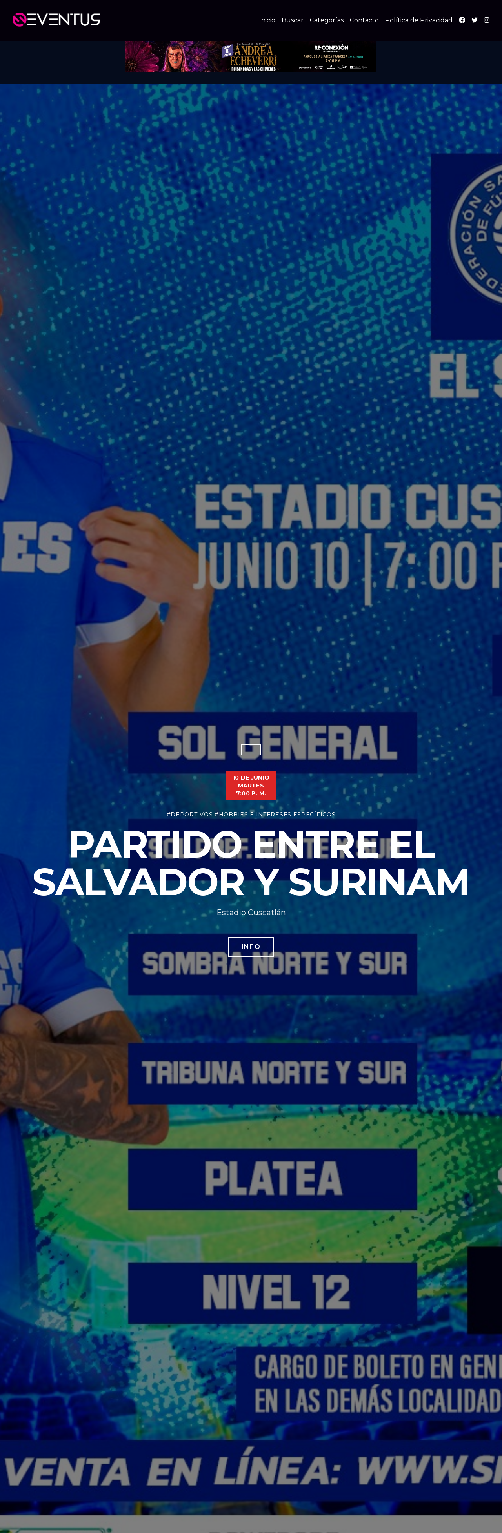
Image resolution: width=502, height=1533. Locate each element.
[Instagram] (486, 20)
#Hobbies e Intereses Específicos (275, 814)
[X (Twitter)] (474, 20)
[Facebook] (462, 20)
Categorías (327, 20)
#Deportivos (190, 814)
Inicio (267, 20)
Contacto (364, 20)
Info (251, 947)
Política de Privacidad (419, 20)
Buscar (293, 20)
